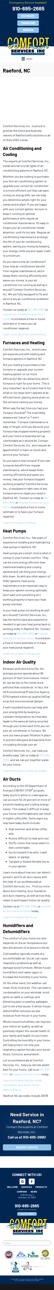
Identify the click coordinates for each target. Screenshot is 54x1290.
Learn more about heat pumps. (22, 653)
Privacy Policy (27, 1279)
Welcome (12, 1187)
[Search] (27, 1242)
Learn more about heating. (19, 522)
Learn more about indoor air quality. (25, 770)
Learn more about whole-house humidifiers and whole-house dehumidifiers (22, 1085)
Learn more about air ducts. (20, 917)
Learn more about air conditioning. (24, 334)
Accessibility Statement (37, 1279)
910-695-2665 (28, 8)
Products (41, 1187)
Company (22, 1191)
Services (26, 1187)
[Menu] (27, 58)
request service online (27, 1074)
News (34, 1191)
